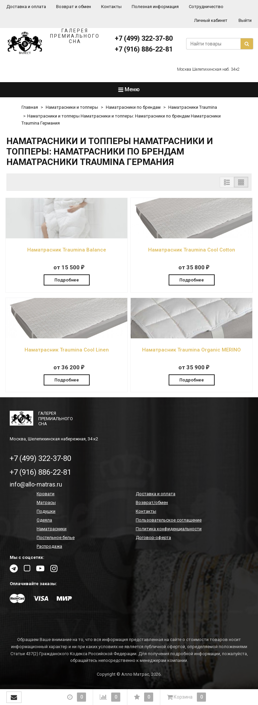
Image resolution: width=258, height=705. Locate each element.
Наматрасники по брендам (133, 107)
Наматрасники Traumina (192, 107)
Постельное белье (56, 537)
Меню (129, 89)
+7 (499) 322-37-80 (144, 38)
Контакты (111, 6)
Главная (30, 107)
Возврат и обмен (73, 6)
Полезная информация (155, 6)
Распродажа (49, 546)
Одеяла (44, 520)
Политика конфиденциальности (169, 528)
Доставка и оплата (26, 6)
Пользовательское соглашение (169, 520)
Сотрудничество (206, 6)
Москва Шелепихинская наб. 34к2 (208, 69)
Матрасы (46, 502)
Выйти (245, 20)
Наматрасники (52, 528)
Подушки (46, 511)
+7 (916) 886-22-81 (144, 49)
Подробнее (66, 279)
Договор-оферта (153, 537)
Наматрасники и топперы (72, 107)
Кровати (45, 493)
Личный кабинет (210, 20)
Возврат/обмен (152, 502)
